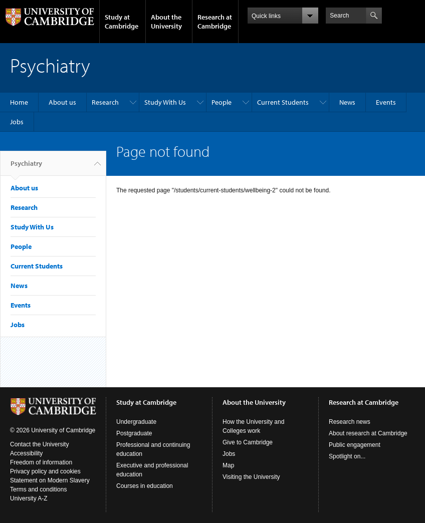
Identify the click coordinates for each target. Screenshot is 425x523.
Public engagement (354, 444)
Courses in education (144, 485)
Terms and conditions (38, 489)
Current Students (283, 102)
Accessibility (26, 453)
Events (386, 102)
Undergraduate (136, 421)
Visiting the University (251, 476)
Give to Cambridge (248, 442)
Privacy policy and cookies (45, 471)
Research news (349, 421)
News (347, 102)
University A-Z (29, 498)
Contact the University (39, 444)
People (221, 102)
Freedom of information (41, 462)
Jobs (17, 121)
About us (62, 102)
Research (105, 102)
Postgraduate (134, 433)
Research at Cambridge (214, 22)
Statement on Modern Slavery (50, 480)
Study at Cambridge (121, 22)
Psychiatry (26, 167)
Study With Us (165, 102)
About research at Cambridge (368, 433)
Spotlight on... (347, 456)
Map (228, 465)
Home (19, 102)
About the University (166, 22)
